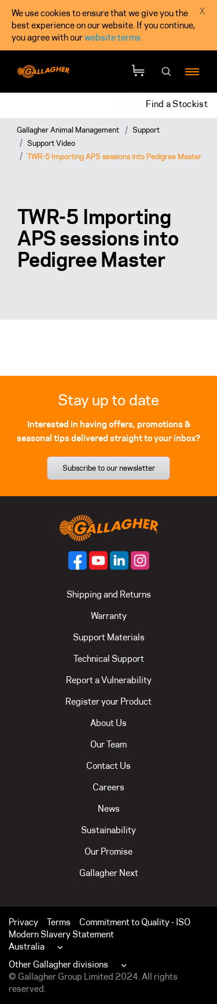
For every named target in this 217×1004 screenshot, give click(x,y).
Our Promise (108, 851)
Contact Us (108, 766)
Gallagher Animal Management (68, 129)
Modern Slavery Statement (61, 934)
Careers (108, 787)
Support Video (51, 143)
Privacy (23, 922)
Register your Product (108, 701)
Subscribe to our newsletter (108, 468)
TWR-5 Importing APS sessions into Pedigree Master (114, 156)
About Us (108, 723)
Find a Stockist (177, 104)
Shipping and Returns (109, 594)
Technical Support (108, 659)
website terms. (113, 37)
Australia (27, 946)
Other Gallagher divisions (58, 964)
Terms (59, 922)
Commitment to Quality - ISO (134, 922)
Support (146, 129)
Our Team (108, 744)
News (109, 809)
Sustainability (108, 830)
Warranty (109, 616)
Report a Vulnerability (109, 680)
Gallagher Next (108, 873)
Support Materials (109, 637)
